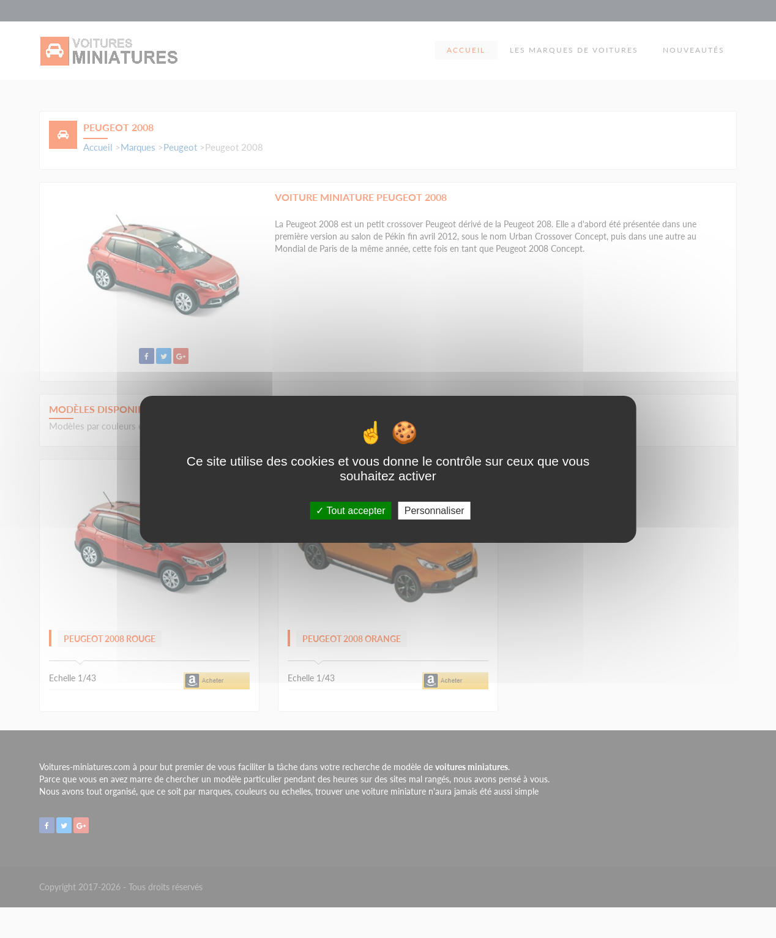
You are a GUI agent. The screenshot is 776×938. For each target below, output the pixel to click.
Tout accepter (350, 510)
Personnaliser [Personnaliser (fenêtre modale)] (434, 510)
